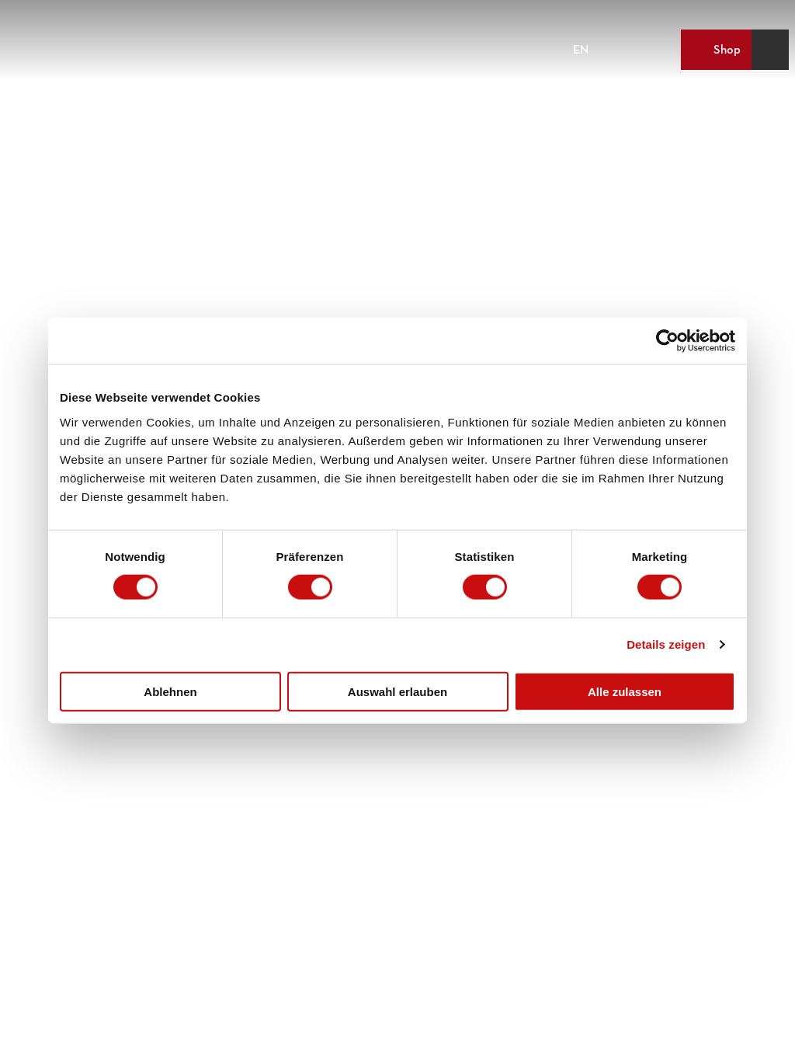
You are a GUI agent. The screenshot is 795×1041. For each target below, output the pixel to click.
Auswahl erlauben (397, 691)
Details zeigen (666, 644)
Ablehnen (170, 691)
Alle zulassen (624, 691)
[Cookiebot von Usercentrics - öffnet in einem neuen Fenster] (667, 341)
